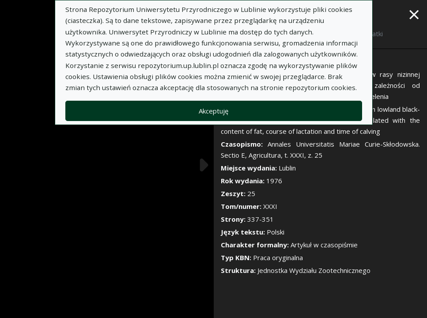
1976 (274, 180)
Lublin (287, 167)
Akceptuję (213, 110)
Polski (275, 231)
